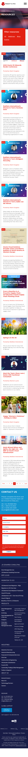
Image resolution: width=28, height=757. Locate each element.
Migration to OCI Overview (8, 588)
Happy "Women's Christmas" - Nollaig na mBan (14, 417)
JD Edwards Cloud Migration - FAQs (11, 585)
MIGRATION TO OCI (7, 580)
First (3, 483)
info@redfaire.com (6, 701)
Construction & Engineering (9, 660)
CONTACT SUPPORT (7, 710)
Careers (3, 685)
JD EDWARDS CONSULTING (10, 565)
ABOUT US (4, 673)
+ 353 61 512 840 (10, 506)
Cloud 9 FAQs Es (5, 598)
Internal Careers (5, 678)
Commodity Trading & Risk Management (12, 667)
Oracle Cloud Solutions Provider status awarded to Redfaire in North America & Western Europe (13, 249)
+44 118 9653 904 (10, 504)
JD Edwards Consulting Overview (10, 572)
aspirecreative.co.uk (21, 745)
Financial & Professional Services (10, 655)
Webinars (11, 36)
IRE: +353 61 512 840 (6, 698)
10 (17, 483)
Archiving (4, 613)
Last (26, 483)
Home (3, 11)
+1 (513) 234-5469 (10, 508)
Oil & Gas (3, 657)
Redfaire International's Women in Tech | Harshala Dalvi (13, 107)
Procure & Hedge (18, 626)
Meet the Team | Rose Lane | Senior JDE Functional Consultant (14, 374)
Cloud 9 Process (5, 593)
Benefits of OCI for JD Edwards (10, 600)
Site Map (5, 733)
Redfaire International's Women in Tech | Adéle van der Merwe (13, 201)
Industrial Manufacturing (8, 652)
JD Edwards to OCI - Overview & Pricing (12, 595)
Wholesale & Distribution (8, 662)
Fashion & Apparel (6, 670)
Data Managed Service (7, 570)
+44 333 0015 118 (14, 714)
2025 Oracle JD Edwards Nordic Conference (12, 66)
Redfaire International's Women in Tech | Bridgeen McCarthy (13, 159)
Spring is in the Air (10, 338)
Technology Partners (7, 683)
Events (6, 39)
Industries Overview (6, 650)
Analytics (3, 619)
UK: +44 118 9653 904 (7, 696)
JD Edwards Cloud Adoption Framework (12, 590)
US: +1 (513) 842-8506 (7, 699)
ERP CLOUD (5, 575)
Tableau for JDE (18, 640)
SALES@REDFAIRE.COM (10, 510)
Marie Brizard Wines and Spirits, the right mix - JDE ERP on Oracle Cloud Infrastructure (13, 450)
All (5, 36)
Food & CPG (4, 665)
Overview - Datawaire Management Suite (6, 624)
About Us (3, 680)
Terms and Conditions (14, 733)
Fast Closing (17, 617)
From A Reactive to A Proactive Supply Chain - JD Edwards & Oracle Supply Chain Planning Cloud (13, 293)
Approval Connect (19, 624)
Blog (18, 36)
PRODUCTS (5, 603)
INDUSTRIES (5, 645)
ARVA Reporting (18, 629)
